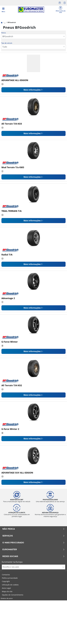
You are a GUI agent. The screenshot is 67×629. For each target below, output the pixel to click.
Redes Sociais (33, 556)
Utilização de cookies (10, 585)
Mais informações (32, 89)
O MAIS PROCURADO (33, 543)
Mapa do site (7, 591)
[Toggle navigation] (3, 9)
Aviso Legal (6, 588)
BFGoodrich (11, 22)
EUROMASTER (33, 550)
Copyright (6, 581)
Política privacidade (10, 578)
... (4, 22)
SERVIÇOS (33, 536)
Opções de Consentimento (12, 595)
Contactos (6, 574)
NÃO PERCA (33, 529)
